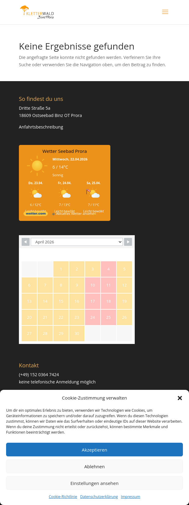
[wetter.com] (35, 214)
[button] (180, 398)
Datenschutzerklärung (99, 496)
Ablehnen (94, 466)
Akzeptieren (94, 450)
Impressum (130, 496)
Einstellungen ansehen (94, 483)
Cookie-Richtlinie (63, 496)
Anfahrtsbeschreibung (41, 127)
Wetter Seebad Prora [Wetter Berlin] (64, 151)
